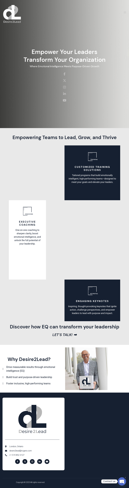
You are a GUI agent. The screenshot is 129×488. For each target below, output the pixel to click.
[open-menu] (124, 13)
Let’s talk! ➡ (64, 334)
